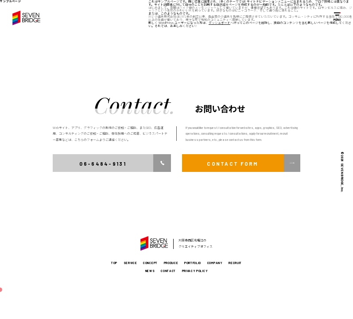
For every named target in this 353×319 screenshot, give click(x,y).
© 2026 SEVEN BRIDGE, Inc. (342, 172)
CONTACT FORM (232, 164)
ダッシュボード (219, 22)
